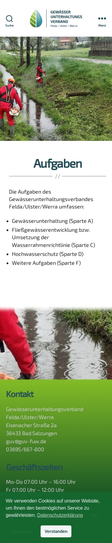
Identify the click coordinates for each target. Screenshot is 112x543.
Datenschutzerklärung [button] (60, 515)
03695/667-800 (25, 449)
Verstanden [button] (56, 531)
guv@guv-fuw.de (26, 441)
